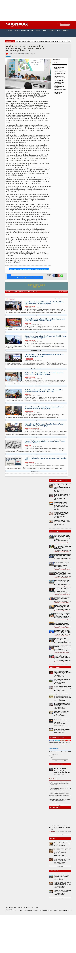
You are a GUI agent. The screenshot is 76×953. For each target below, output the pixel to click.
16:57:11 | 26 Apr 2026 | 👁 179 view (62, 634)
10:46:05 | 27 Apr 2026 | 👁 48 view (62, 576)
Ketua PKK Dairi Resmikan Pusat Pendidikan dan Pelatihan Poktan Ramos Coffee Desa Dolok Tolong (60, 788)
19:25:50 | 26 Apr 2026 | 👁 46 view (62, 609)
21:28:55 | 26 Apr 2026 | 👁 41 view (62, 601)
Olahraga (38, 30)
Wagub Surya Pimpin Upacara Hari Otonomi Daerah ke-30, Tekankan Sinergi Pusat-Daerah (62, 556)
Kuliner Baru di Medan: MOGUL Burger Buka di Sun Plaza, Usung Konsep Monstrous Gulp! (62, 859)
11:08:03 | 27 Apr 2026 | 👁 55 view (62, 568)
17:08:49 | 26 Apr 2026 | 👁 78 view (62, 626)
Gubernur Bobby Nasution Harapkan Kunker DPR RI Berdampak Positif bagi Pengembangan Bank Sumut (61, 504)
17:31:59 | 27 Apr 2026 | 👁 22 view (62, 550)
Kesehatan (8, 56)
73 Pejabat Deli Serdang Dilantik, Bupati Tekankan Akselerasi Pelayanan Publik (62, 495)
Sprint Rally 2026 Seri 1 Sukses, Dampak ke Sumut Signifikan (61, 876)
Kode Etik (33, 907)
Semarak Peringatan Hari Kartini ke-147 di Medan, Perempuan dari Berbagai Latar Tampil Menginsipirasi (62, 546)
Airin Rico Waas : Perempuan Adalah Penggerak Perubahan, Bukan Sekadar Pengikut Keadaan (62, 607)
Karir (37, 907)
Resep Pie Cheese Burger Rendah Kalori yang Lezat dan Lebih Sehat (62, 843)
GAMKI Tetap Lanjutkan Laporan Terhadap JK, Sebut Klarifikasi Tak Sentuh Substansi (62, 648)
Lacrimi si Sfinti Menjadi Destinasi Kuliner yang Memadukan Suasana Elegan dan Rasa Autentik (62, 851)
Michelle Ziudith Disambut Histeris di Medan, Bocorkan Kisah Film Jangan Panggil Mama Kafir (59, 827)
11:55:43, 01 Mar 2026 (37, 324)
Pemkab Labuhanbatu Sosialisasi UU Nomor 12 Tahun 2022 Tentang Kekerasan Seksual (62, 688)
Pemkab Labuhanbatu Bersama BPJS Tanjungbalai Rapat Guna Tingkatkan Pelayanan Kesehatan (59, 85)
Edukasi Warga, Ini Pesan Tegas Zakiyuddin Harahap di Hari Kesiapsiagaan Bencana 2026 (62, 615)
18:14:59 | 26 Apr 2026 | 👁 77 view (62, 617)
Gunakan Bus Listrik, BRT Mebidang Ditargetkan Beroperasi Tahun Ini (62, 891)
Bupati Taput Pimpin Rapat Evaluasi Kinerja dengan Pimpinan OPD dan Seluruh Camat (62, 573)
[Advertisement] (38, 10)
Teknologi (44, 30)
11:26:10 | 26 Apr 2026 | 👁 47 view (62, 660)
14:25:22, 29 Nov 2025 (37, 395)
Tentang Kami (8, 907)
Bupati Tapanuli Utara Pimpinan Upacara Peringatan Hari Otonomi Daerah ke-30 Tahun (62, 582)
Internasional (52, 30)
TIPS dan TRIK (65, 30)
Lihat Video (52, 831)
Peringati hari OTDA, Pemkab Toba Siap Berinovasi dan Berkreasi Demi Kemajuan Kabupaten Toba (61, 564)
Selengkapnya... (60, 805)
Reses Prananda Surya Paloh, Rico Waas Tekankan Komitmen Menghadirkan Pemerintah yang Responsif (62, 537)
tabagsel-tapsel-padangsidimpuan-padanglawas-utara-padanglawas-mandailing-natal (28, 269)
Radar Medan (28, 307)
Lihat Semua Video (60, 834)
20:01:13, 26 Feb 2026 (37, 341)
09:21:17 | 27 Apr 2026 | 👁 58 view (62, 592)
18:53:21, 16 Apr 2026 (36, 307)
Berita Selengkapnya (36, 315)
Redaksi (14, 907)
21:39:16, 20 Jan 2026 (37, 360)
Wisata (58, 30)
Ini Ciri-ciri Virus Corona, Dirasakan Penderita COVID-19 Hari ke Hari (61, 721)
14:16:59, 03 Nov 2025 (37, 463)
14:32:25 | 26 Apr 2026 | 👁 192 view (62, 642)
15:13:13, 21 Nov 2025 (37, 429)
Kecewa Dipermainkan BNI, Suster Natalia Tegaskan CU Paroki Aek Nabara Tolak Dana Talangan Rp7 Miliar (62, 486)
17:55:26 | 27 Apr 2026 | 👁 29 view (62, 540)
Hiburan (32, 30)
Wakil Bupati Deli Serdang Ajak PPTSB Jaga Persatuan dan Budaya (61, 598)
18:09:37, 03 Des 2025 (37, 378)
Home (21, 910)
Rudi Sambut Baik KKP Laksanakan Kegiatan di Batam (61, 728)
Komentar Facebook (63, 291)
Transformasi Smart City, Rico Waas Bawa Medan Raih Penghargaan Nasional (61, 590)
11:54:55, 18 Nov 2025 (37, 446)
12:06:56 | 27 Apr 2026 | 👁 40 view (62, 558)
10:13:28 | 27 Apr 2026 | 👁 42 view (62, 584)
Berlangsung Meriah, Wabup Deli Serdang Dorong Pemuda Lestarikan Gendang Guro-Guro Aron (62, 656)
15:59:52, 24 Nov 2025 (37, 412)
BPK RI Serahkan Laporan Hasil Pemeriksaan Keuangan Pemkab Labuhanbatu (62, 704)
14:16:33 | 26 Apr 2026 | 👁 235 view (62, 650)
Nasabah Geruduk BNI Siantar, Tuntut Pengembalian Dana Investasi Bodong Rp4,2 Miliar (61, 623)
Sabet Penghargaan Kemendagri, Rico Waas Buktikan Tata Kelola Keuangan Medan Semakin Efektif (62, 631)
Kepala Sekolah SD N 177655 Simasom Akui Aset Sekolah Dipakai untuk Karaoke (61, 513)
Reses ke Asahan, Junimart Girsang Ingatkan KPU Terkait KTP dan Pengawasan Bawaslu (62, 672)
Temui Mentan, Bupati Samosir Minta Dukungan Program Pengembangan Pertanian (61, 713)
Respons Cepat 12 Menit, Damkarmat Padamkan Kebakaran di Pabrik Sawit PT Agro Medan (62, 640)
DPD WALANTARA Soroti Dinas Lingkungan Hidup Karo (59, 73)
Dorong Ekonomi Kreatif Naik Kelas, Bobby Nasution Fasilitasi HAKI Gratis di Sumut (62, 522)
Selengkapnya (60, 866)
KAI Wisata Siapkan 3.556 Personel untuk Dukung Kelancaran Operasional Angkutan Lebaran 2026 (62, 883)
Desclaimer (19, 907)
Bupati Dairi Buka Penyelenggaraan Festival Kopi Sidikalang (62, 770)
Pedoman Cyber (26, 907)
